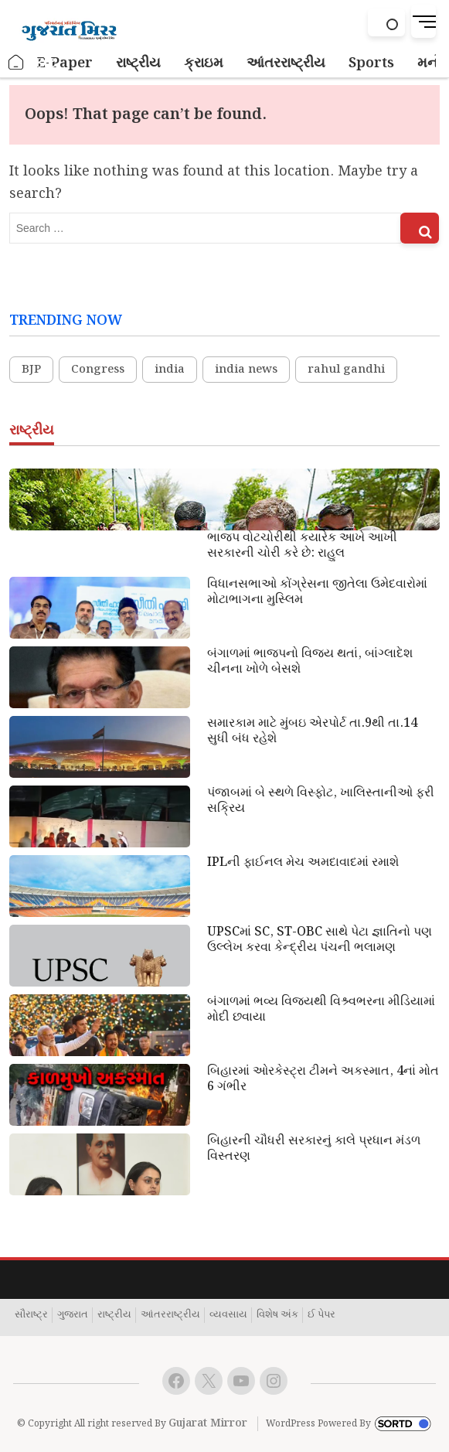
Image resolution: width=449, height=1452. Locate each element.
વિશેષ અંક (277, 1315)
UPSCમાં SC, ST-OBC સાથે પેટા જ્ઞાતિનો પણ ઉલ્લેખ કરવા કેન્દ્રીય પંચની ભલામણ (319, 940)
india (170, 369)
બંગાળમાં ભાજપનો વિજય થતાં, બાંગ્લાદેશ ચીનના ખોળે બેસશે (310, 661)
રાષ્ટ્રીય (114, 1315)
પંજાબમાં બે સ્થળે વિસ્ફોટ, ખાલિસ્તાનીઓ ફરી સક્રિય (320, 801)
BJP (31, 369)
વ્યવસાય (228, 1315)
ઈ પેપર (321, 1315)
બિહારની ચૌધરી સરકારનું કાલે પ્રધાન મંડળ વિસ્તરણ (313, 1148)
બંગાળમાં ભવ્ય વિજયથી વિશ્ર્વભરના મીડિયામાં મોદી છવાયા (321, 1009)
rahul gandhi (346, 369)
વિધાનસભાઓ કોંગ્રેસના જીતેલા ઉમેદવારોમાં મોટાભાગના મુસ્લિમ (317, 592)
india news (246, 369)
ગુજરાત (72, 1315)
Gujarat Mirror (207, 1423)
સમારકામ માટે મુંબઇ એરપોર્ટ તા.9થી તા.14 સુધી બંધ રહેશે (312, 731)
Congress (97, 369)
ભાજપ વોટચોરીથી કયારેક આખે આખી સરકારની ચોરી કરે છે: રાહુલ (302, 545)
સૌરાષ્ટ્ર (31, 1315)
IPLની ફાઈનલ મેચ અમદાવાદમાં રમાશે (303, 863)
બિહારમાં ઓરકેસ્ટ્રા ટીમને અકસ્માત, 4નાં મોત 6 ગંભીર (323, 1079)
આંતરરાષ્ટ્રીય (170, 1315)
